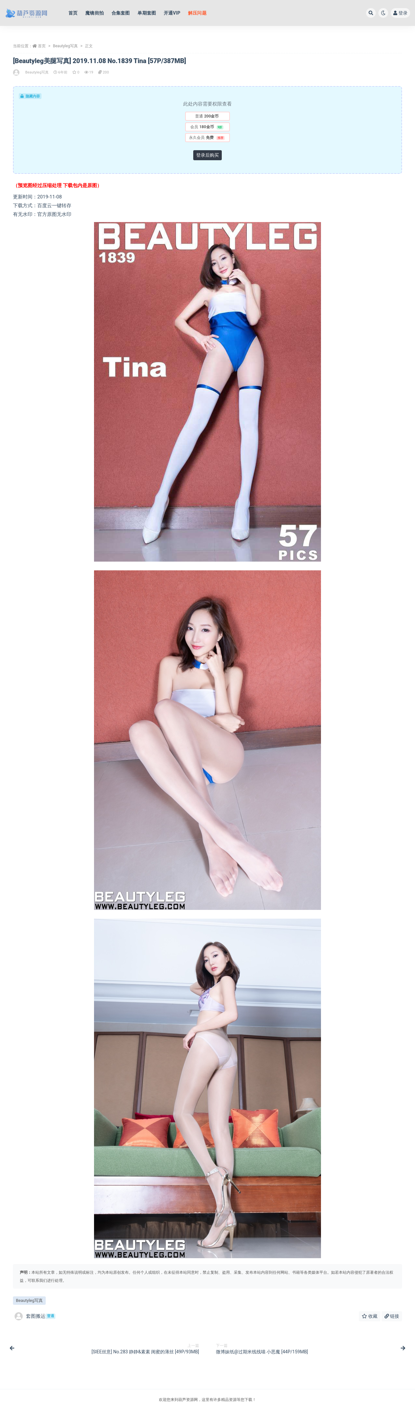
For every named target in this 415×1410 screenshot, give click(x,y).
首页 (42, 46)
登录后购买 (207, 155)
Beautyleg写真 (65, 46)
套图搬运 (35, 1316)
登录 (400, 13)
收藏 (369, 1316)
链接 (392, 1316)
